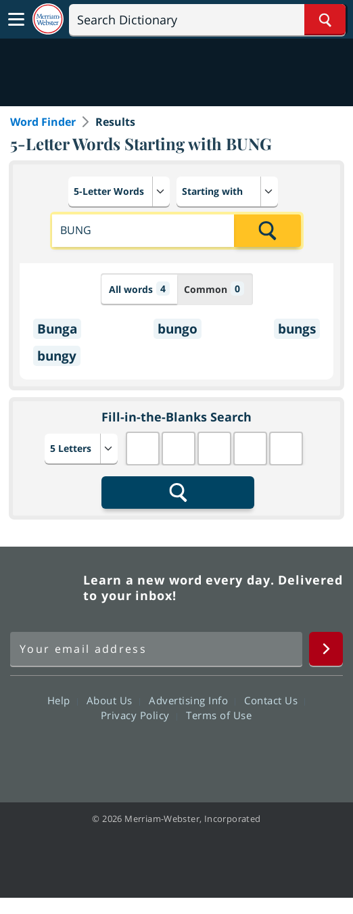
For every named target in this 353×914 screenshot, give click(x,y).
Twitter (152, 753)
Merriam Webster (44, 588)
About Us (113, 700)
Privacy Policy (139, 715)
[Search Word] (325, 19)
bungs (297, 329)
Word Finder (43, 121)
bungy (56, 356)
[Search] (207, 19)
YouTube (200, 753)
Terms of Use (219, 715)
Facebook (103, 753)
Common (214, 288)
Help (62, 700)
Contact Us (274, 700)
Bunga (57, 329)
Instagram (249, 753)
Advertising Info (192, 700)
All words (139, 288)
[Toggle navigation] (16, 19)
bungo (177, 329)
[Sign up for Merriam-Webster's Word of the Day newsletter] (156, 649)
